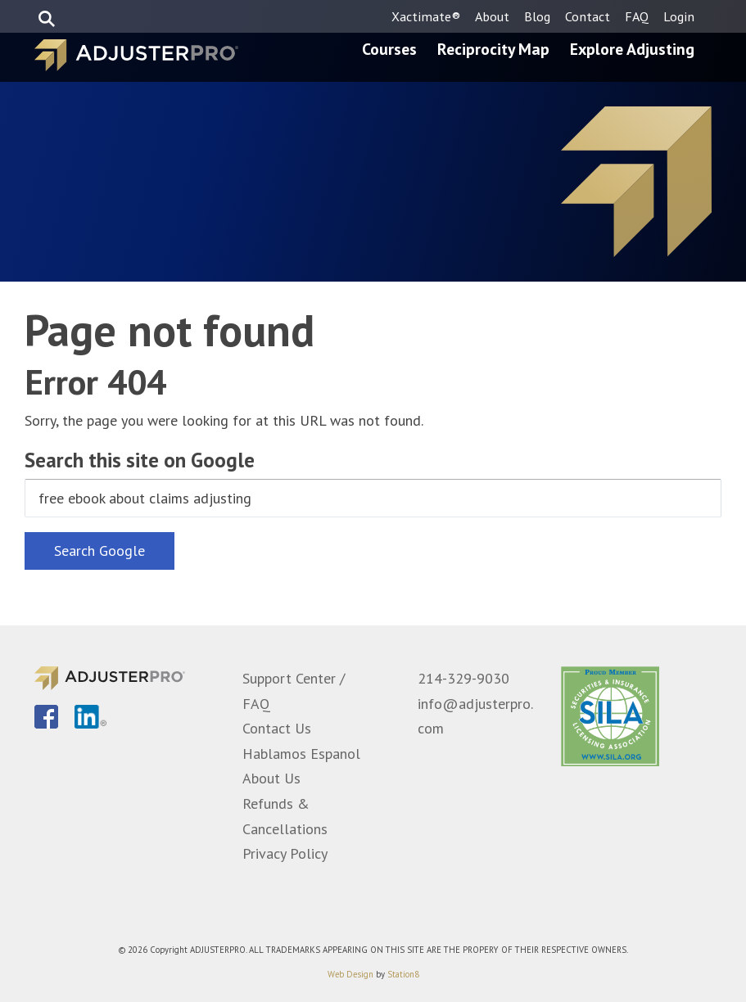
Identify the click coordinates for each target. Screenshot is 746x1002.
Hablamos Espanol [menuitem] (301, 753)
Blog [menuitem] (537, 16)
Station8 (403, 974)
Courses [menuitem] (389, 49)
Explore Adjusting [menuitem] (632, 49)
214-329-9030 (463, 678)
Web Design (350, 974)
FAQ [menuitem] (637, 16)
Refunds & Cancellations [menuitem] (285, 816)
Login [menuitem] (678, 16)
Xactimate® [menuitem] (425, 16)
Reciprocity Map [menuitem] (493, 49)
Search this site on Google (140, 460)
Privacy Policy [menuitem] (285, 853)
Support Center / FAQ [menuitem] (293, 691)
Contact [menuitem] (587, 16)
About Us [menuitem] (271, 778)
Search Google (99, 550)
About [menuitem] (492, 16)
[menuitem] (46, 717)
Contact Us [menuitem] (276, 728)
